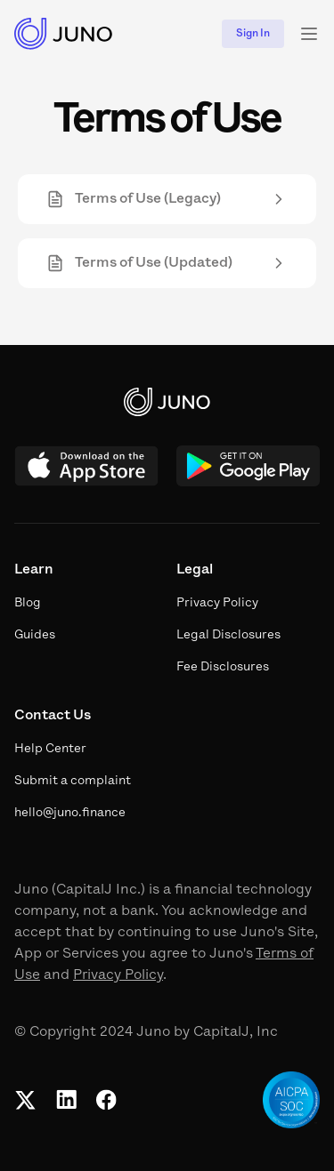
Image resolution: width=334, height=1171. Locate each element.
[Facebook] (106, 1100)
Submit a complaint (72, 781)
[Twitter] (25, 1100)
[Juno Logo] (64, 34)
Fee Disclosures (222, 667)
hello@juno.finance (70, 813)
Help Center (50, 749)
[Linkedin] (65, 1100)
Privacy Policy (118, 975)
